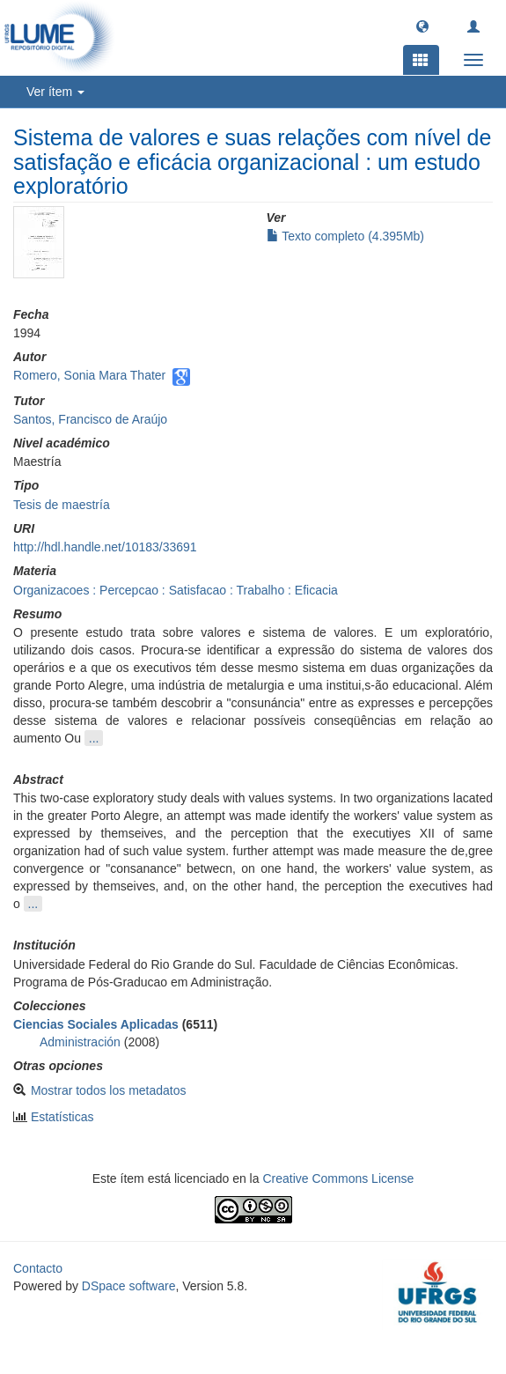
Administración (80, 1042)
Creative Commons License (338, 1178)
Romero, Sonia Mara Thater (89, 375)
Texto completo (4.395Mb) (346, 236)
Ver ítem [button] (55, 92)
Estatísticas (62, 1117)
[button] (422, 26)
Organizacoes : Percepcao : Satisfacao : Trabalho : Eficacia (175, 590)
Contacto (37, 1268)
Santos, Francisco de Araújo (90, 419)
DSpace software (129, 1286)
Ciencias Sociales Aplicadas (96, 1024)
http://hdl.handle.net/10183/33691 (105, 547)
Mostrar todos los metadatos (109, 1090)
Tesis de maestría (61, 505)
